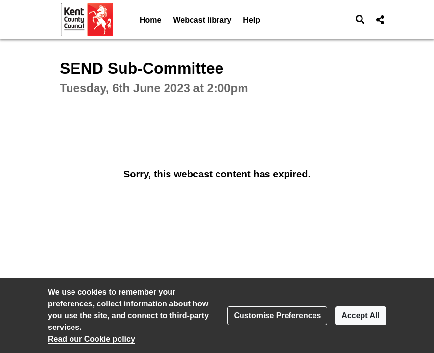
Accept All (360, 315)
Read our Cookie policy (91, 339)
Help (251, 20)
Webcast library (202, 20)
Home (150, 20)
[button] (360, 19)
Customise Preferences (277, 315)
